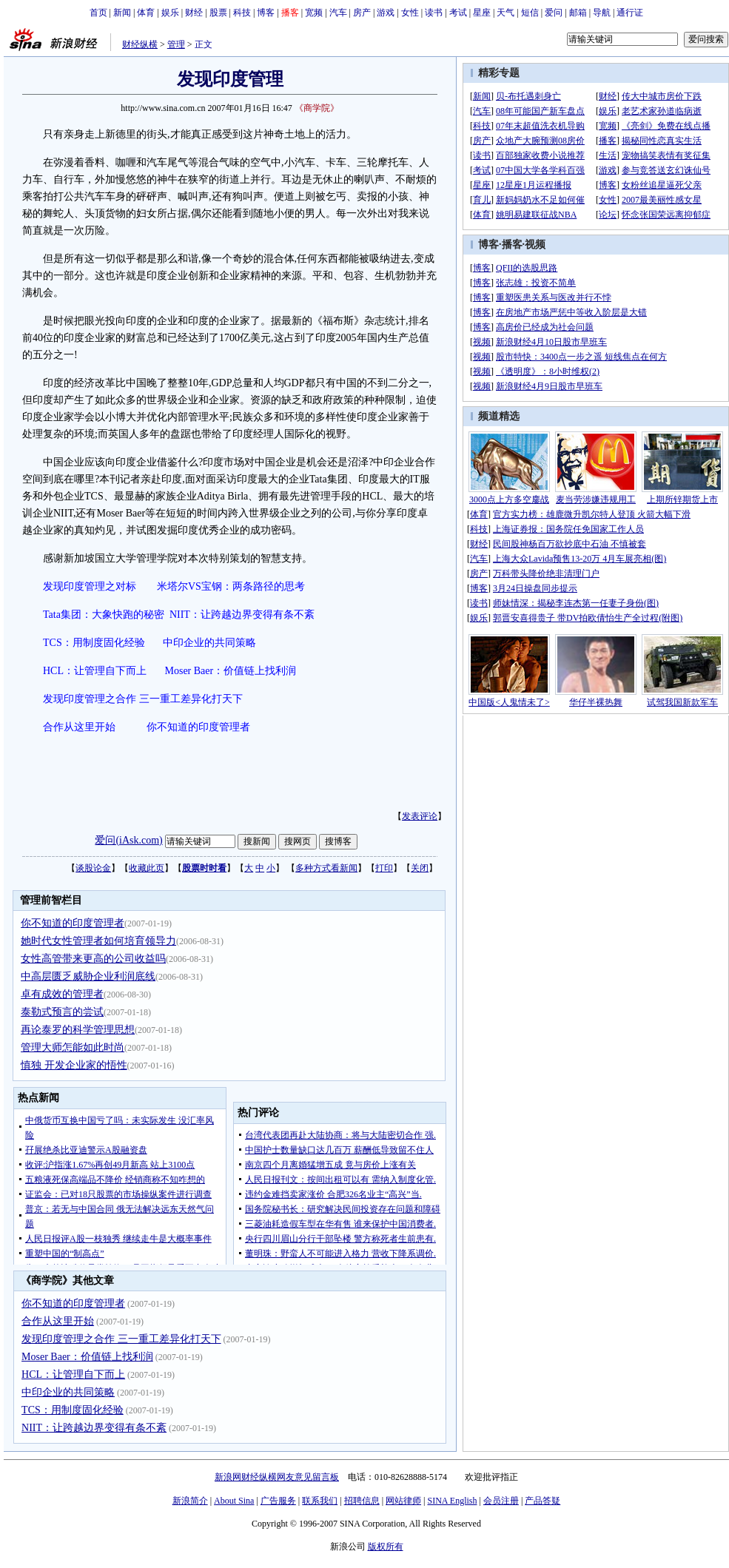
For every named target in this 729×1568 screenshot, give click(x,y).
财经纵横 (140, 44)
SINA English (452, 1500)
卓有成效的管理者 (62, 994)
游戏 (385, 12)
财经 (194, 12)
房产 (362, 12)
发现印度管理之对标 (89, 586)
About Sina (234, 1500)
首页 (98, 12)
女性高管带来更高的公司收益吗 (93, 958)
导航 (602, 12)
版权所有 (385, 1546)
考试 (458, 12)
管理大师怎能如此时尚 (72, 1047)
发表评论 (419, 816)
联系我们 (319, 1500)
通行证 (630, 12)
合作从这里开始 (79, 727)
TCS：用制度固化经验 (94, 642)
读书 (434, 12)
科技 (242, 12)
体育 (146, 12)
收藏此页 (146, 868)
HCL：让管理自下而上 (95, 670)
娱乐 (170, 12)
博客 (266, 12)
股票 (218, 12)
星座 (482, 12)
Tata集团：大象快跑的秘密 (103, 614)
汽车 (338, 12)
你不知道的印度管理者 (198, 727)
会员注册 (501, 1500)
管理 (176, 44)
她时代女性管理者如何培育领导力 (98, 940)
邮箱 (578, 12)
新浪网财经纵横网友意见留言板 (277, 1477)
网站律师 (403, 1500)
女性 (410, 12)
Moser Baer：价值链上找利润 (231, 670)
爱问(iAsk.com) (128, 840)
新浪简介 (190, 1500)
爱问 (553, 12)
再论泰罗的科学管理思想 (78, 1029)
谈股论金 (93, 868)
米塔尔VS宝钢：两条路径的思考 (231, 586)
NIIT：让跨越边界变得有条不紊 (242, 614)
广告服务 (278, 1500)
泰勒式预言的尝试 (62, 1011)
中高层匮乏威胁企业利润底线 (88, 976)
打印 (384, 868)
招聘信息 (362, 1500)
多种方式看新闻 (326, 868)
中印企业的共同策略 (209, 642)
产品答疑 (542, 1500)
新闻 (122, 12)
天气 (505, 12)
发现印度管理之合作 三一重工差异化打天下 (143, 698)
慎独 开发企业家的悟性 (74, 1065)
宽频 (314, 12)
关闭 (420, 868)
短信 (530, 12)
